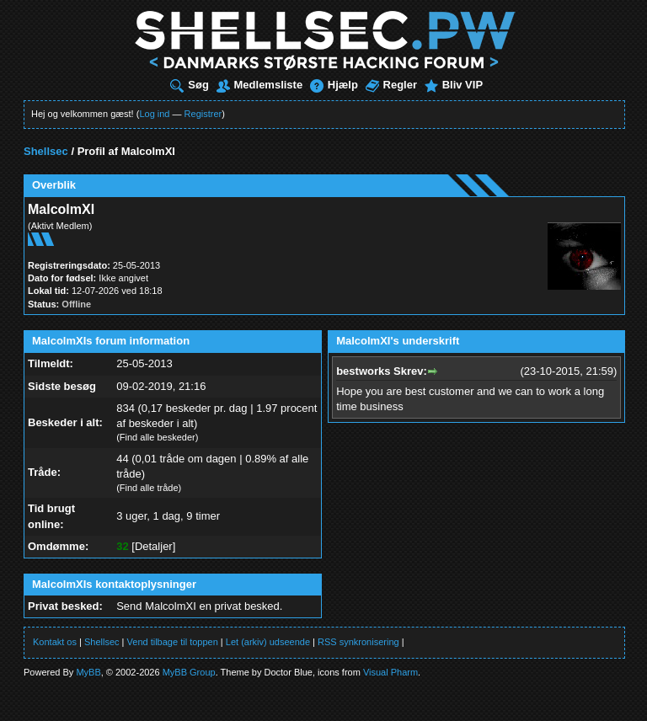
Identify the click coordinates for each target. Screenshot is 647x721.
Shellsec (46, 151)
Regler (391, 84)
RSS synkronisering (358, 642)
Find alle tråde (149, 488)
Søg (189, 84)
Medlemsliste (260, 84)
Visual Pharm (390, 672)
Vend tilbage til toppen (172, 642)
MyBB (88, 672)
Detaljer (154, 546)
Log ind (154, 114)
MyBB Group (189, 672)
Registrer (203, 114)
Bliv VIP (454, 84)
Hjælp (334, 84)
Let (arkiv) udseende (268, 642)
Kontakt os (55, 642)
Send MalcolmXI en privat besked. (199, 606)
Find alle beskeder (157, 437)
